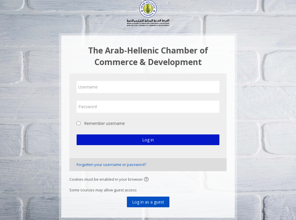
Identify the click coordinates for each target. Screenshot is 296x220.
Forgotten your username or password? (111, 164)
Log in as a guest (148, 202)
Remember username (104, 123)
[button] (147, 180)
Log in (148, 140)
